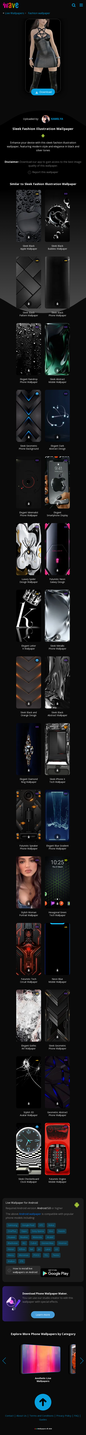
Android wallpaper (30, 1214)
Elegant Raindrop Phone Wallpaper (29, 381)
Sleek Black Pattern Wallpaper (28, 314)
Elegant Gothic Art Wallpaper (28, 1047)
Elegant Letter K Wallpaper (28, 647)
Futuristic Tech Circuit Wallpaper (28, 980)
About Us (21, 1415)
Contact (9, 1415)
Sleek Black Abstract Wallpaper (57, 714)
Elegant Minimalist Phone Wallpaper (28, 514)
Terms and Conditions (41, 1415)
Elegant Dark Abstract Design (57, 447)
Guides (43, 1419)
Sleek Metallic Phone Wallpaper (57, 647)
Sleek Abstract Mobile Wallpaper (57, 381)
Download (43, 92)
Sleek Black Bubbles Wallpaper (57, 247)
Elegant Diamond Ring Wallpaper (29, 780)
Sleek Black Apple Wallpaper (28, 247)
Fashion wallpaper (39, 13)
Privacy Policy (63, 1415)
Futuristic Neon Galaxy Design (57, 580)
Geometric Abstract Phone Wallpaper (57, 1114)
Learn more (43, 1314)
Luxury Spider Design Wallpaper (29, 580)
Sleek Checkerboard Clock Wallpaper (28, 1180)
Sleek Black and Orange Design (29, 714)
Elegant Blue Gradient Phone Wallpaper (57, 847)
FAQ (76, 1415)
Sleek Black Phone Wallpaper (57, 314)
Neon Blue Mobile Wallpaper (57, 980)
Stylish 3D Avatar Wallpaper (29, 1114)
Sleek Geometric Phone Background (29, 447)
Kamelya (52, 119)
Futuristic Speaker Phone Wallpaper (28, 847)
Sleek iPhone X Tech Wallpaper (57, 780)
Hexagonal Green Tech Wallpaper (57, 914)
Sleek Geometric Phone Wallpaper (57, 1047)
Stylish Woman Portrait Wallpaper (28, 914)
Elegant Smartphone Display (57, 514)
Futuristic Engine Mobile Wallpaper (57, 1180)
